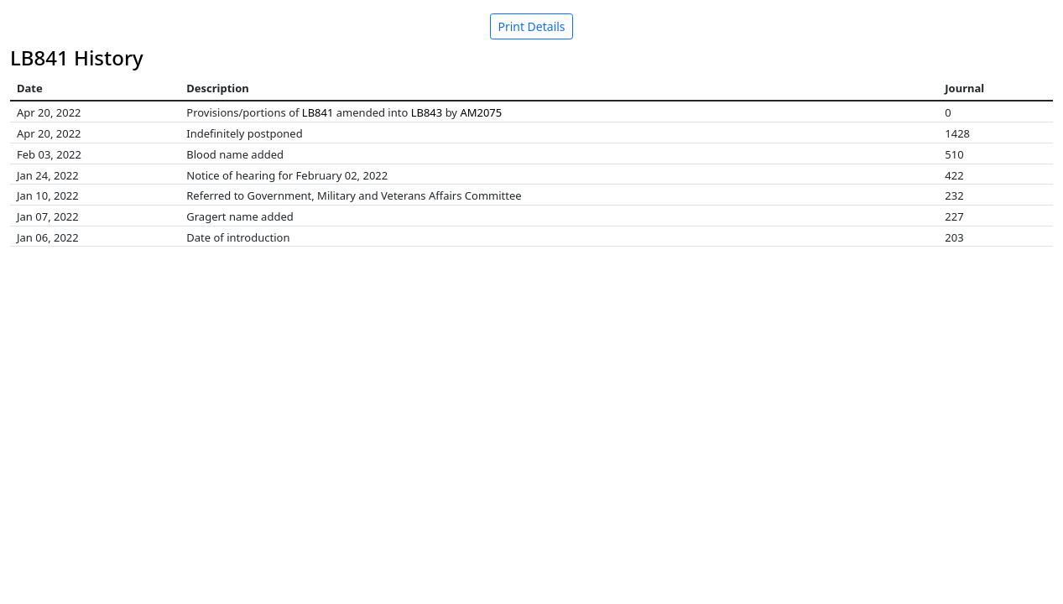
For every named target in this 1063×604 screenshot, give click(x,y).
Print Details (531, 26)
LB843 (427, 112)
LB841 (318, 112)
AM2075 (481, 112)
